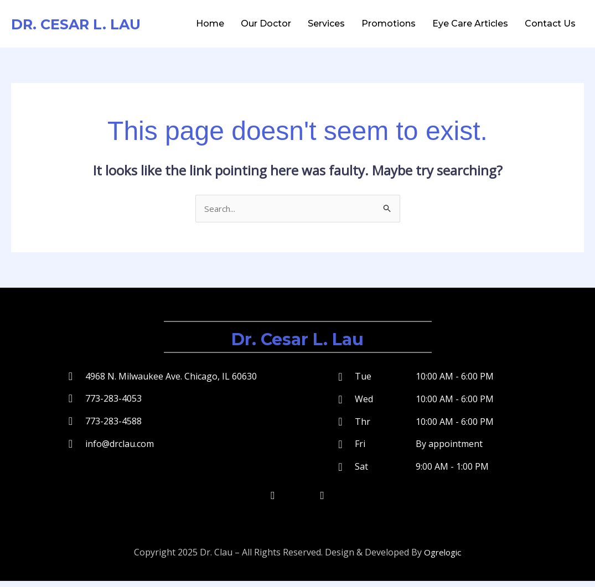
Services (326, 23)
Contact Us (550, 23)
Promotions (388, 23)
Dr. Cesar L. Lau (86, 23)
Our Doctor (266, 23)
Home (210, 23)
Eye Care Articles (470, 23)
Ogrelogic (442, 559)
